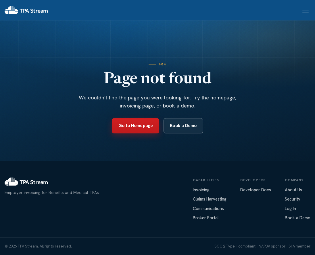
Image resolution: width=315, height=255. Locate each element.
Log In (290, 208)
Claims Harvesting (209, 199)
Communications (208, 208)
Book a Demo (183, 126)
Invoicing (201, 189)
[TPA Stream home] (26, 10)
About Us (293, 189)
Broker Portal (206, 217)
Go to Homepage (135, 126)
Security (292, 199)
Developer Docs (255, 189)
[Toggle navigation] (305, 10)
